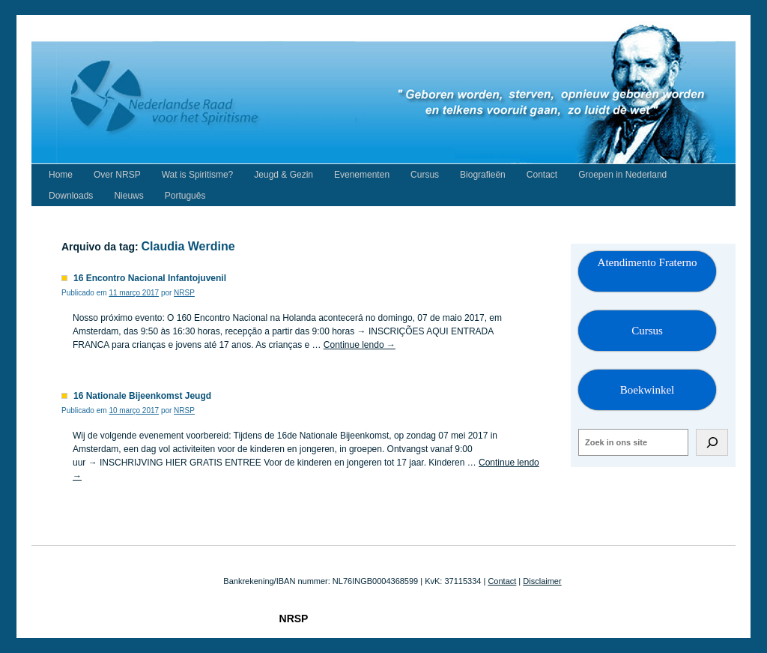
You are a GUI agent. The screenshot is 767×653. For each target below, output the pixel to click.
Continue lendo (359, 345)
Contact (542, 174)
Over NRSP (117, 174)
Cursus (424, 174)
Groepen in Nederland (622, 174)
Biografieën (483, 174)
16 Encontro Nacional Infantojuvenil (149, 278)
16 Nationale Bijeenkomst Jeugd (142, 396)
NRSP (184, 293)
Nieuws (128, 195)
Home (61, 174)
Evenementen (361, 174)
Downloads (71, 195)
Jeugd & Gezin (283, 174)
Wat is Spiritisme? (198, 174)
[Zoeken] (712, 442)
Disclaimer (542, 581)
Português (185, 195)
